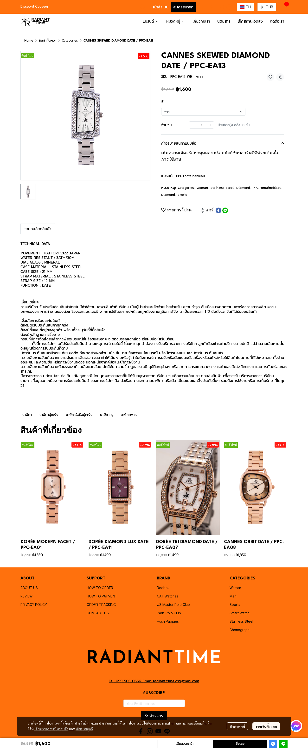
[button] (143, 7)
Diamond (243, 187)
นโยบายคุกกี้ (84, 729)
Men (233, 596)
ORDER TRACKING (101, 604)
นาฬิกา (27, 414)
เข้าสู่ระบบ (160, 7)
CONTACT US (98, 613)
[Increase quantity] (210, 125)
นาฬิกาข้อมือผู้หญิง (79, 414)
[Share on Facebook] (218, 210)
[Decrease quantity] (192, 125)
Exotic (182, 194)
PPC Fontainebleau (190, 175)
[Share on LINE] (225, 210)
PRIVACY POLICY (33, 604)
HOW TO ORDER (100, 588)
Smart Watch (240, 613)
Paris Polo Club (169, 613)
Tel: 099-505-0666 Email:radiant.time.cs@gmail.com (154, 681)
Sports (235, 604)
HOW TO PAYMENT (102, 596)
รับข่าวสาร (154, 715)
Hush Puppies (168, 621)
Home (28, 40)
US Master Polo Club (173, 604)
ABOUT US (29, 588)
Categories (70, 40)
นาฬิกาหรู (106, 414)
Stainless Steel (222, 187)
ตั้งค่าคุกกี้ (237, 726)
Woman (203, 187)
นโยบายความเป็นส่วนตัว (51, 729)
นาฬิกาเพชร (129, 414)
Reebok (163, 588)
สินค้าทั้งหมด (47, 40)
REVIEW (26, 596)
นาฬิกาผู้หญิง (48, 414)
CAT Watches (167, 596)
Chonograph (240, 630)
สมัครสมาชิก (183, 7)
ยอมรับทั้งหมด (266, 726)
